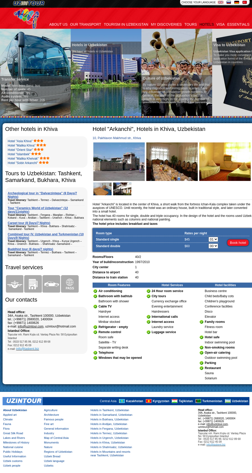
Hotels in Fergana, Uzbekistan (109, 428)
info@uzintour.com (30, 326)
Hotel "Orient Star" (20, 150)
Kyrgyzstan (161, 401)
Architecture (51, 414)
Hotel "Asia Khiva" (20, 141)
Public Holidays (12, 451)
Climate (8, 419)
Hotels (207, 24)
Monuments (51, 442)
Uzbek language (54, 460)
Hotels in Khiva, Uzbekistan (108, 442)
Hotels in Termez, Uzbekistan (109, 433)
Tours (190, 24)
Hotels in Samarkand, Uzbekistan (111, 414)
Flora (6, 428)
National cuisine (13, 447)
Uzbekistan (240, 401)
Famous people (54, 419)
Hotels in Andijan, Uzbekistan (109, 424)
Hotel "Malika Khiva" (21, 145)
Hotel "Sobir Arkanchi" (23, 163)
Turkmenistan (212, 401)
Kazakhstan (134, 401)
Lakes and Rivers (14, 437)
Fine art (48, 424)
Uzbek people (11, 465)
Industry (49, 433)
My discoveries (166, 24)
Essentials (238, 24)
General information (56, 428)
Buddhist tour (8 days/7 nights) (30, 249)
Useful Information (14, 456)
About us (58, 24)
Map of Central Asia (56, 437)
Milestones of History (16, 442)
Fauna (7, 424)
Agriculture (51, 410)
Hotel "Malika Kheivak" (23, 158)
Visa (221, 24)
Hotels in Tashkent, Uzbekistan (110, 410)
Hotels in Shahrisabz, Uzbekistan (111, 447)
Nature (48, 447)
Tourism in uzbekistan (126, 24)
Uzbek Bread (52, 456)
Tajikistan (186, 401)
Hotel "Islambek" (19, 154)
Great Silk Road (13, 433)
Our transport (85, 24)
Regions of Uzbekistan (58, 451)
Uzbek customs (12, 460)
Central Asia (108, 401)
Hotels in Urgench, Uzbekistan (110, 437)
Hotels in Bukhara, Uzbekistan (109, 419)
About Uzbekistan (15, 410)
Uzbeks (48, 465)
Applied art (10, 414)
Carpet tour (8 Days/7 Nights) (29, 223)
